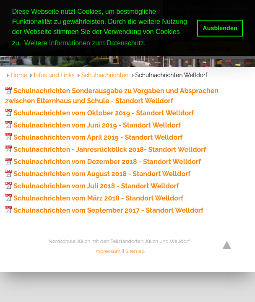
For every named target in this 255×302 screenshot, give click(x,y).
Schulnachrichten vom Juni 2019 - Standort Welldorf (97, 125)
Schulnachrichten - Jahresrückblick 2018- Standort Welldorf (109, 150)
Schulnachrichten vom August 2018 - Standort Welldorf (101, 174)
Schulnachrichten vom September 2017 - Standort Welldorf (108, 210)
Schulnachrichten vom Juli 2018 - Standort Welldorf (96, 186)
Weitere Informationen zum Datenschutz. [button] (85, 43)
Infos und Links (54, 75)
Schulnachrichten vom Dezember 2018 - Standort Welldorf (107, 162)
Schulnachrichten (105, 75)
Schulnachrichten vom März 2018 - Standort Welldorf (98, 198)
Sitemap (135, 251)
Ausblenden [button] (220, 28)
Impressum (107, 251)
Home (18, 75)
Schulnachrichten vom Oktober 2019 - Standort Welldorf (103, 113)
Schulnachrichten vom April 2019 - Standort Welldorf (97, 137)
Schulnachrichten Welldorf (171, 75)
